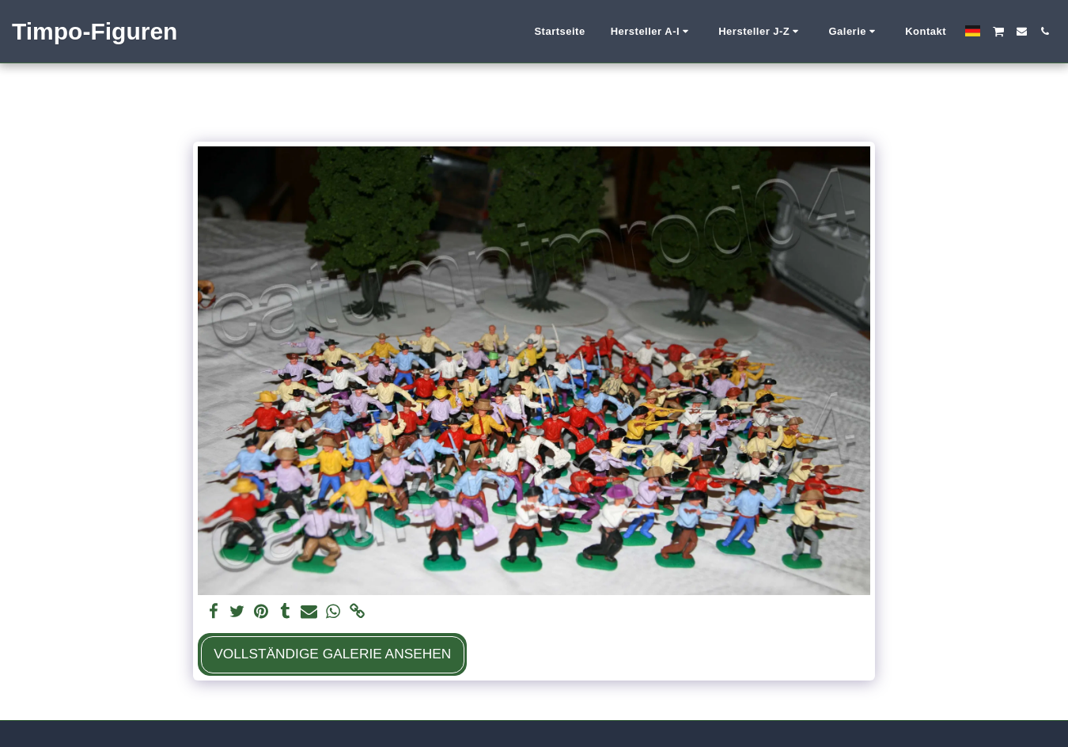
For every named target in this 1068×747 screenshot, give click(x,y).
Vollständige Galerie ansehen (332, 654)
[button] (652, 31)
